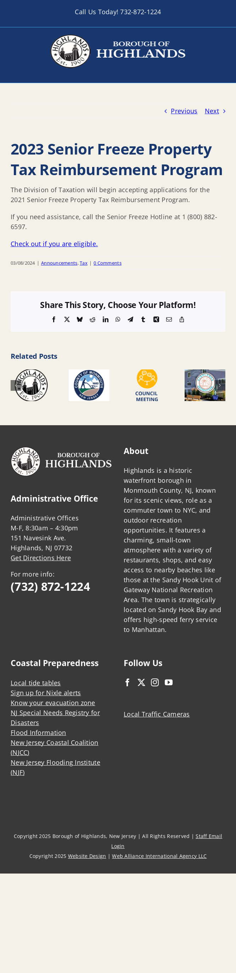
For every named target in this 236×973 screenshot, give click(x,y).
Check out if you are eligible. (54, 243)
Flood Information (38, 732)
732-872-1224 (140, 11)
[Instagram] (155, 682)
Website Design (87, 856)
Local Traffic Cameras (157, 714)
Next (212, 111)
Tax (84, 263)
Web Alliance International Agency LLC (159, 856)
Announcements (59, 263)
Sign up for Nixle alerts (46, 692)
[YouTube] (169, 682)
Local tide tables (36, 683)
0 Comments (108, 263)
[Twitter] (141, 682)
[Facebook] (127, 682)
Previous (184, 111)
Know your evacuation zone (53, 702)
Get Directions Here (41, 557)
